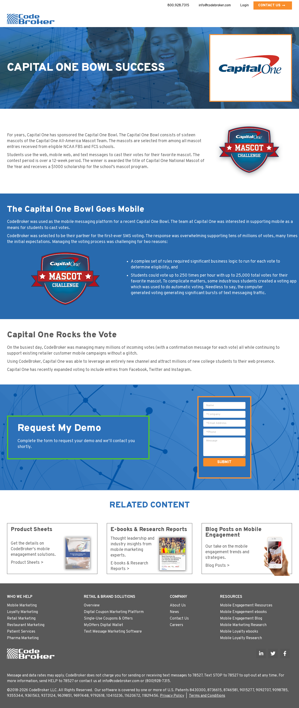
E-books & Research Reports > (129, 566)
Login (244, 5)
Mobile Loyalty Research (241, 638)
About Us (178, 605)
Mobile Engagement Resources (246, 605)
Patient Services (21, 631)
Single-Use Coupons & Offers (108, 618)
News (174, 612)
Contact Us (271, 5)
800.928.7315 (178, 5)
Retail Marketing (21, 618)
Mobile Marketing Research (243, 625)
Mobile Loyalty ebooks (239, 631)
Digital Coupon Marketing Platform (114, 612)
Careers (176, 625)
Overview (92, 605)
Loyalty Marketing (22, 612)
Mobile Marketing (22, 605)
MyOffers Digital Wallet (103, 625)
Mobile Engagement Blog (241, 618)
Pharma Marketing (23, 638)
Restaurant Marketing (25, 625)
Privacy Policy (172, 696)
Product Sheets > (27, 562)
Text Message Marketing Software (113, 631)
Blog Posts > (217, 565)
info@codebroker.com (215, 5)
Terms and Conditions (207, 696)
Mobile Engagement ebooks (243, 612)
